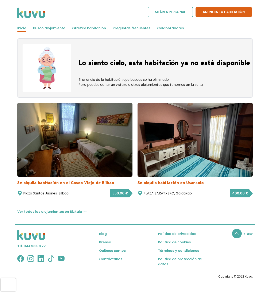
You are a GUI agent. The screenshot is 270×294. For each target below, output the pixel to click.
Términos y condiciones (178, 250)
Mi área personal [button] (170, 11)
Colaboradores (170, 28)
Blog (103, 233)
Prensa (105, 242)
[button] (242, 234)
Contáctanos (110, 259)
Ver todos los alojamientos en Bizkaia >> (52, 211)
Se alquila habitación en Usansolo (171, 182)
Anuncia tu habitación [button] (224, 11)
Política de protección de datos (180, 262)
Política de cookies (174, 242)
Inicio (21, 28)
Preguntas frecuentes (131, 28)
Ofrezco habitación (89, 28)
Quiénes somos (112, 250)
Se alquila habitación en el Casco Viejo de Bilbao (65, 182)
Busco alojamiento (49, 28)
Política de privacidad (177, 233)
